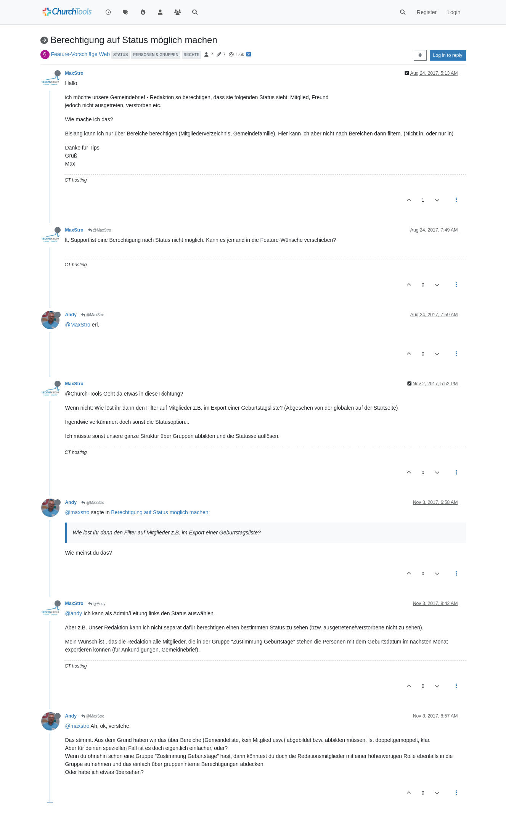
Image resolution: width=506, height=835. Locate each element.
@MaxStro (99, 230)
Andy (71, 314)
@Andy (97, 604)
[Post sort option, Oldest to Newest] (420, 55)
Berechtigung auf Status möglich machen (159, 512)
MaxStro (74, 73)
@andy (73, 613)
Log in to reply (448, 55)
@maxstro (77, 512)
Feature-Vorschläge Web (80, 54)
